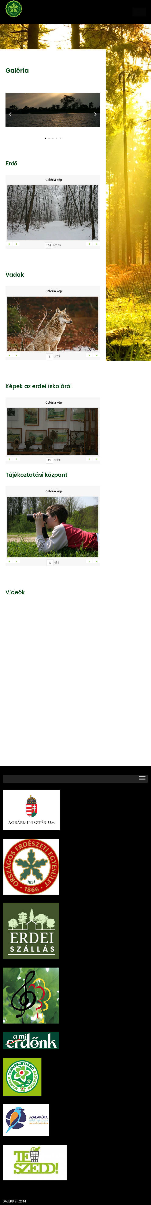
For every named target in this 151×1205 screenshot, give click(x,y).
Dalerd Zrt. (21, 21)
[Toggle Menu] (142, 779)
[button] (45, 138)
